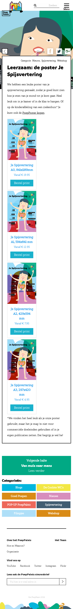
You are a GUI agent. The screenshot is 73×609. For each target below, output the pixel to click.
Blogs (18, 487)
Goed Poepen (19, 496)
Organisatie (13, 551)
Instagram (51, 565)
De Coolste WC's (53, 487)
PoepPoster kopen (33, 113)
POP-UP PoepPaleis (19, 504)
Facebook (25, 565)
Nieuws (36, 60)
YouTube (11, 565)
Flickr (63, 565)
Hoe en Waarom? (16, 545)
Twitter (37, 565)
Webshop (62, 60)
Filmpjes (19, 513)
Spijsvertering (48, 60)
